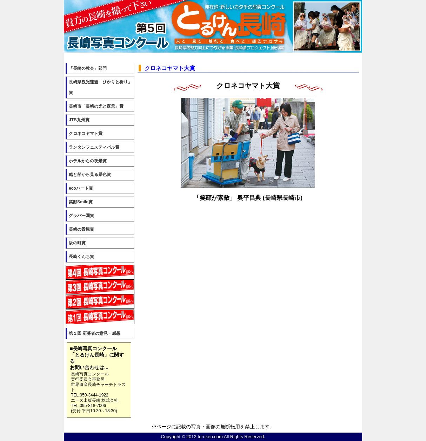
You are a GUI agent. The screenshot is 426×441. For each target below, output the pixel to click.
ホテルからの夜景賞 (88, 160)
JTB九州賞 (79, 119)
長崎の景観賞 (81, 229)
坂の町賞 (77, 242)
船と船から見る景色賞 (90, 174)
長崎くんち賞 (81, 256)
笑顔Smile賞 (81, 201)
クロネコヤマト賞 (85, 133)
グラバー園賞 (81, 215)
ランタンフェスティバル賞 (94, 147)
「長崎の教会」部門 (88, 68)
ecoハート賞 (81, 188)
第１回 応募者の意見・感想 (94, 333)
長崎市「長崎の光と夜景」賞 (96, 106)
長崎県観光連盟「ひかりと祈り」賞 (100, 87)
